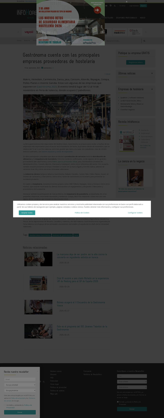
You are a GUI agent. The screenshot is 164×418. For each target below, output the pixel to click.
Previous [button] (18, 32)
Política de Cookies (82, 212)
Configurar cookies (135, 212)
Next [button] (146, 32)
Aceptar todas (27, 212)
